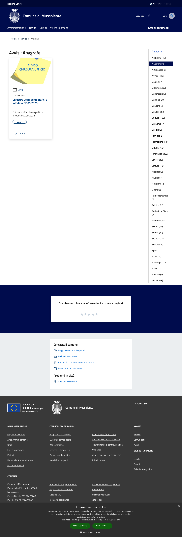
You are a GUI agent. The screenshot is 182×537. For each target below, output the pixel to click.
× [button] (179, 506)
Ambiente (96, 450)
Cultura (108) (158, 117)
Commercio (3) (159, 93)
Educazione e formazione (104, 434)
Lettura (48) (158, 165)
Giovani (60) (158, 147)
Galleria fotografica (143, 469)
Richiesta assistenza (59, 499)
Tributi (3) (156, 268)
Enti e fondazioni (15, 450)
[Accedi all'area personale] (160, 3)
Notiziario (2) (158, 183)
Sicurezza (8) (158, 238)
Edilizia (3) (157, 129)
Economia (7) (158, 123)
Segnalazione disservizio (61, 489)
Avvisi (18, 90)
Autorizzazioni (98, 460)
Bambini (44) (158, 81)
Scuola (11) (157, 226)
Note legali (97, 499)
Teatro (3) (156, 256)
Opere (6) (156, 189)
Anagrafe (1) (158, 64)
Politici (10, 455)
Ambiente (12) (159, 58)
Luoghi (137, 459)
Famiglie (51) (158, 135)
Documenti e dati (15, 465)
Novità (24, 38)
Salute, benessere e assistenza (106, 455)
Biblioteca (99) (159, 87)
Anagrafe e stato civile (60, 434)
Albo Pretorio (98, 489)
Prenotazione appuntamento (63, 484)
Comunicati (139, 439)
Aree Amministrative (17, 439)
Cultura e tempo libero (60, 439)
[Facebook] (146, 16)
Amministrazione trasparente (106, 484)
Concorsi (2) (157, 105)
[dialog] (91, 520)
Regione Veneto (14, 3)
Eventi (137, 464)
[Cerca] (171, 15)
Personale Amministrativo (20, 460)
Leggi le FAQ (55, 494)
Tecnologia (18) (159, 262)
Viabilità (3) (157, 280)
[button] (91, 532)
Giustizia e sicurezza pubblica (106, 439)
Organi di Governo (16, 434)
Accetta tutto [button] (80, 526)
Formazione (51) (159, 141)
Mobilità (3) (157, 171)
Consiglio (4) (158, 111)
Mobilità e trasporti (58, 460)
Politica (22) (157, 205)
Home (13, 38)
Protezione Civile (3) (160, 212)
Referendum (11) (160, 220)
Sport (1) (156, 250)
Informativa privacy (101, 494)
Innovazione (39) (160, 153)
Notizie (137, 434)
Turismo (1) (157, 274)
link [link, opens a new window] (118, 520)
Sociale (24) (157, 244)
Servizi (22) (157, 232)
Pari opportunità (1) (160, 197)
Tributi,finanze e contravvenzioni (107, 444)
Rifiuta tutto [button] (102, 525)
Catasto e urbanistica (59, 455)
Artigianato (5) (159, 69)
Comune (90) (158, 99)
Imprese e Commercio (59, 450)
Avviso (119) (158, 75)
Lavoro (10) (157, 159)
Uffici (9, 445)
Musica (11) (157, 177)
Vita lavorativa (56, 445)
